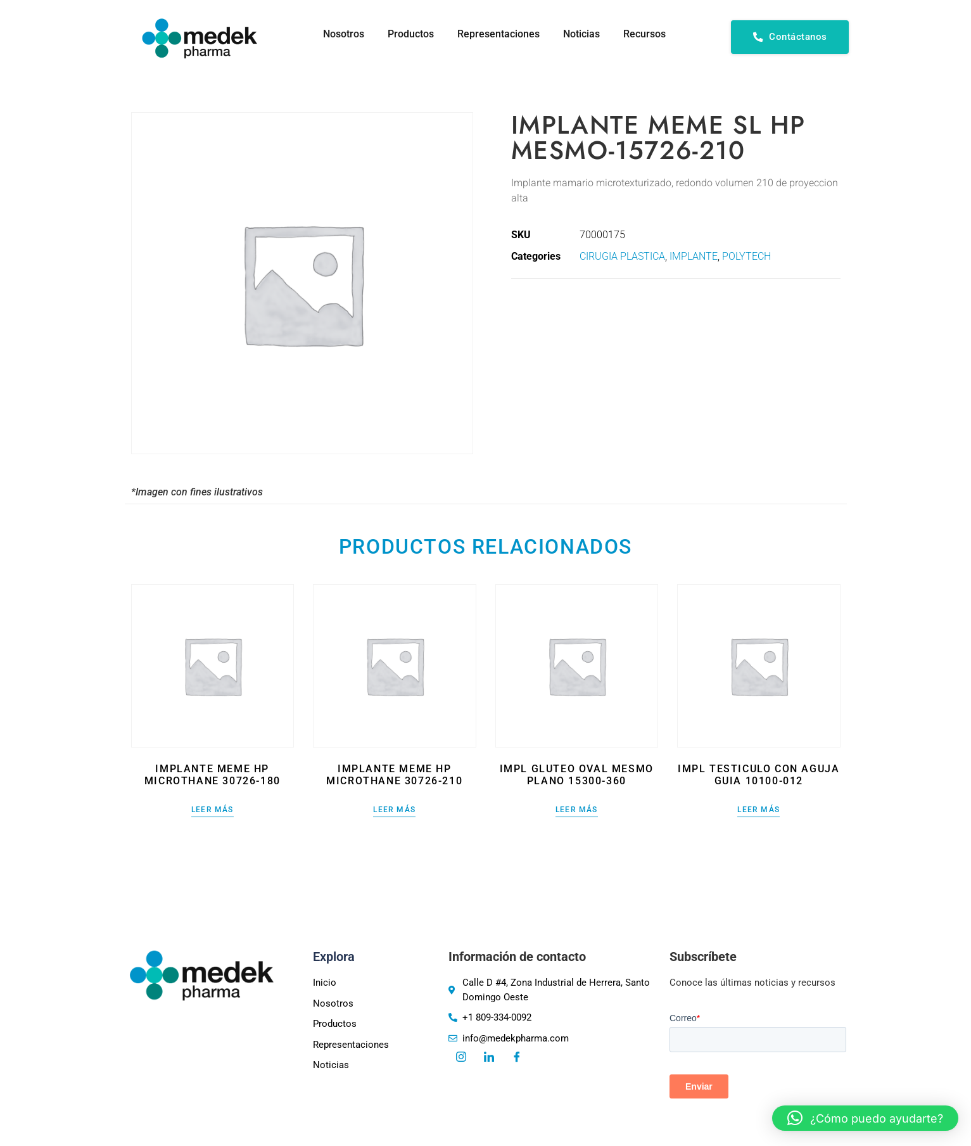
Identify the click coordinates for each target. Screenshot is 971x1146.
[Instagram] (461, 1057)
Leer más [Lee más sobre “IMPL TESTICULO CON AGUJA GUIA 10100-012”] (758, 810)
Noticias (579, 34)
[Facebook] (516, 1057)
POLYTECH (746, 256)
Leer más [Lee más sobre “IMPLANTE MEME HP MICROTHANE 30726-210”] (394, 810)
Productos (405, 34)
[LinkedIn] (488, 1057)
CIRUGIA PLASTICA (622, 256)
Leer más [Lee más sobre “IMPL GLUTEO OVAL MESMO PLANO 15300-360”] (576, 810)
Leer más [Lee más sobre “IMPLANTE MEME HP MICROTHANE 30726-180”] (212, 810)
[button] (865, 1118)
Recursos (644, 34)
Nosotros (336, 34)
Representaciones (495, 34)
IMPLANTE (694, 256)
